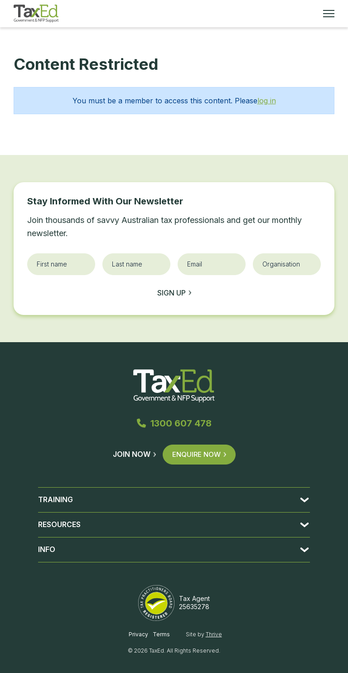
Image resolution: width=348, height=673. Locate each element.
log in (266, 100)
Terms (161, 634)
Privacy (138, 634)
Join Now (134, 454)
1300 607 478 (174, 423)
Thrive (214, 634)
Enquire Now (199, 454)
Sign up (174, 292)
